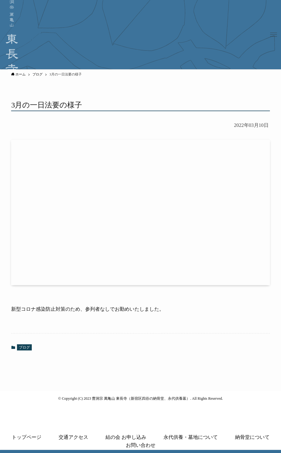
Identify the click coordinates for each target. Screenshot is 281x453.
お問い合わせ (140, 445)
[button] (273, 34)
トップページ (26, 437)
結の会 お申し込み (125, 437)
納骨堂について (252, 437)
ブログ (24, 347)
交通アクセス (73, 437)
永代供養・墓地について (190, 437)
